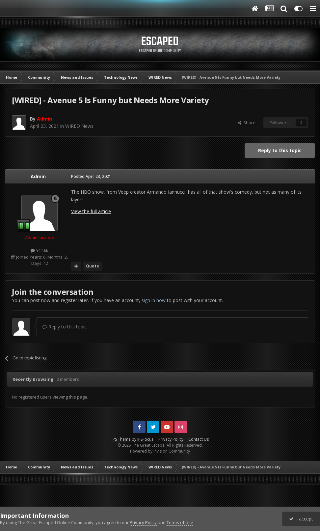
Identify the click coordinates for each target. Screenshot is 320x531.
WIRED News (79, 126)
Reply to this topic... (66, 326)
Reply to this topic (280, 150)
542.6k (39, 250)
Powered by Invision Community (160, 451)
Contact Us (198, 439)
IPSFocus (145, 439)
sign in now (154, 300)
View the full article (91, 211)
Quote (92, 266)
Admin (38, 176)
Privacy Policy (170, 439)
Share (246, 123)
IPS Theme (121, 439)
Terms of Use (180, 522)
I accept (301, 519)
